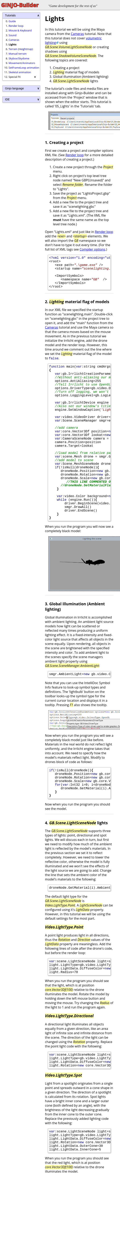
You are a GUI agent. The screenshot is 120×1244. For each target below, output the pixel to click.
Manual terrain (18, 53)
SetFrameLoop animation (24, 67)
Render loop (16, 26)
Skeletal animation (20, 72)
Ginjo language (14, 88)
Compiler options (92, 249)
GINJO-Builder (20, 5)
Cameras (14, 40)
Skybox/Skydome (19, 58)
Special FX (15, 77)
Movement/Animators (22, 63)
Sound (12, 35)
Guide (12, 21)
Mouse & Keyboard (20, 30)
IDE (7, 99)
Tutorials (10, 15)
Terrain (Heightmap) (21, 49)
